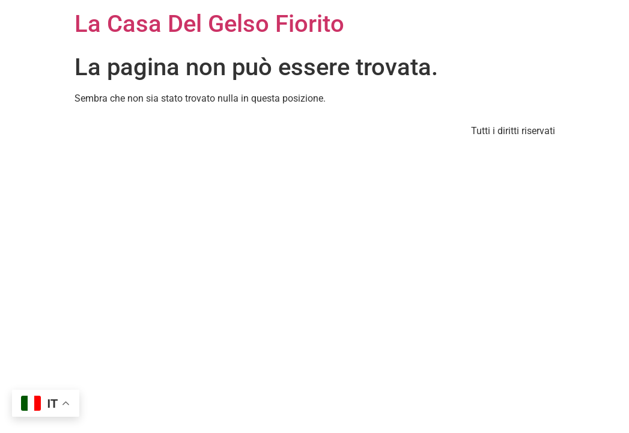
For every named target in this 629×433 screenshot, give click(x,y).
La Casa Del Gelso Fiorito (209, 24)
